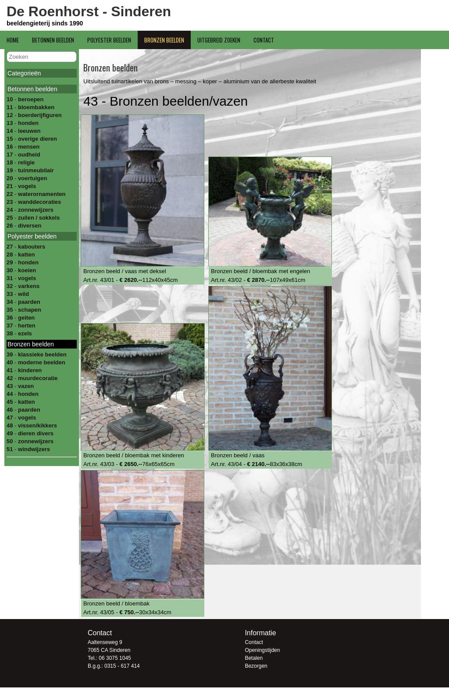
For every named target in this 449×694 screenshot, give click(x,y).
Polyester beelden (109, 40)
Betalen (254, 658)
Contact (263, 40)
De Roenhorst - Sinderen (89, 11)
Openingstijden (262, 650)
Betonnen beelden (53, 40)
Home (13, 40)
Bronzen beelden (164, 40)
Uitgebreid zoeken (218, 40)
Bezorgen (256, 666)
